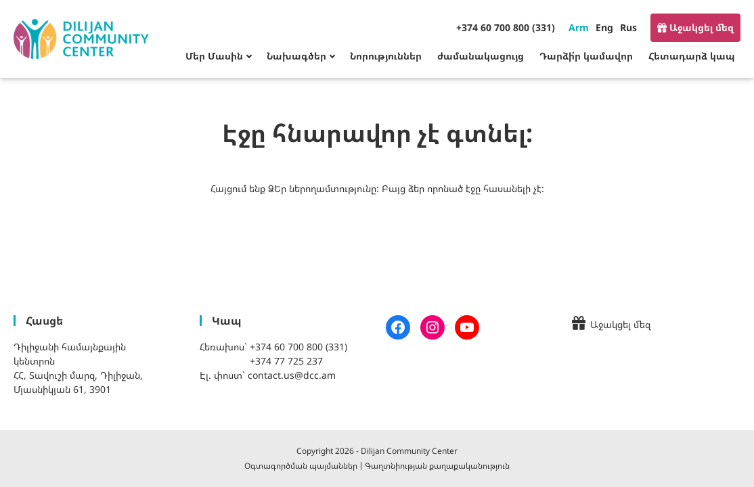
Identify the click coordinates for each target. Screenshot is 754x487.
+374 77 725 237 (286, 360)
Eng (604, 27)
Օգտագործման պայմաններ (300, 465)
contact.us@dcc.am (292, 375)
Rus (628, 27)
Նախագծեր (296, 55)
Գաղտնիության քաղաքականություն (437, 465)
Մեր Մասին (214, 55)
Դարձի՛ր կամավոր (586, 55)
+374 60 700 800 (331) (505, 27)
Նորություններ (386, 55)
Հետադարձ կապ (691, 55)
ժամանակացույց (480, 55)
